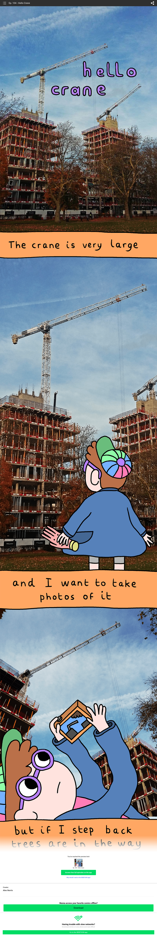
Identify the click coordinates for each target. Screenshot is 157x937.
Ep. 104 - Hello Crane (19, 3)
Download (78, 908)
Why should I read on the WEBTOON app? (79, 877)
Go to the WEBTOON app (78, 932)
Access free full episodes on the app (78, 872)
